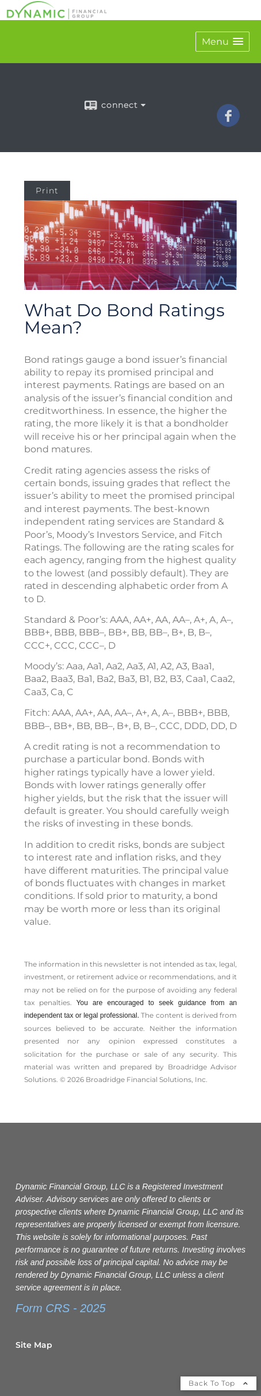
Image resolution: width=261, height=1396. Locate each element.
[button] (222, 42)
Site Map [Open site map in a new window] (34, 1345)
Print (47, 190)
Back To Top (218, 1383)
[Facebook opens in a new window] (228, 123)
